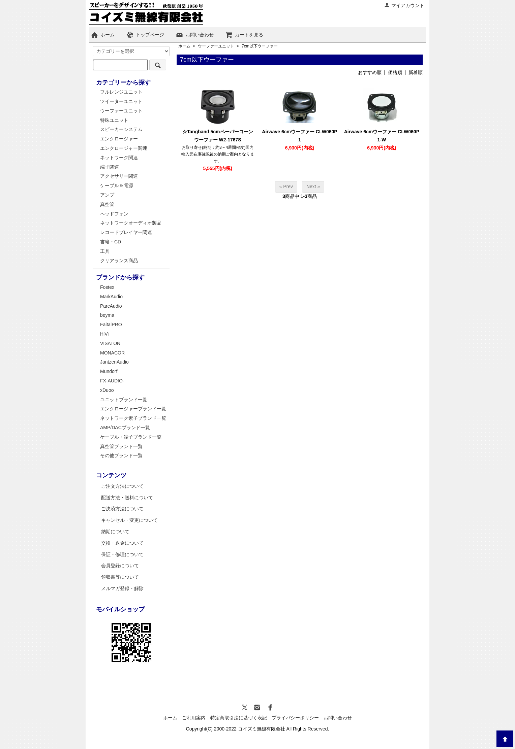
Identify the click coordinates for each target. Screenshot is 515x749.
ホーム (103, 34)
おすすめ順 (370, 72)
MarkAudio (111, 296)
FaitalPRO (111, 324)
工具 (105, 251)
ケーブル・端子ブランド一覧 (130, 437)
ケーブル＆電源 (116, 185)
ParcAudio (111, 306)
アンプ (107, 195)
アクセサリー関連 (119, 176)
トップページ (145, 34)
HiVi (104, 334)
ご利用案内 (194, 717)
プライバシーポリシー (295, 717)
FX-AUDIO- (112, 380)
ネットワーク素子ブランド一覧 (133, 418)
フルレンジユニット (121, 92)
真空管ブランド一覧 (121, 446)
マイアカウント (404, 5)
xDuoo (107, 390)
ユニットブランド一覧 (123, 399)
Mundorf (108, 371)
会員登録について (120, 565)
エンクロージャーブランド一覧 (133, 408)
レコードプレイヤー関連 (126, 232)
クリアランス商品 (119, 260)
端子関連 (109, 167)
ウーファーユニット (216, 46)
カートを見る (244, 34)
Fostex (107, 287)
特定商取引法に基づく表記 (238, 717)
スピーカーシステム (121, 129)
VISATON (110, 343)
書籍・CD (110, 241)
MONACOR (112, 352)
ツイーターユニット (121, 101)
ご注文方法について (122, 486)
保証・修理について (122, 554)
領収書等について (120, 577)
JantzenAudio (114, 362)
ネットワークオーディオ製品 (130, 223)
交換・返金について (122, 543)
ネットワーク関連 (119, 157)
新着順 (415, 72)
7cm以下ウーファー (260, 46)
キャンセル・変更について (129, 520)
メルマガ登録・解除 (122, 588)
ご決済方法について (122, 508)
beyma (107, 315)
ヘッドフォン (114, 213)
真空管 (107, 204)
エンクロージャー (119, 138)
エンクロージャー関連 (123, 148)
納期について (115, 531)
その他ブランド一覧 (121, 455)
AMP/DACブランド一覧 (125, 427)
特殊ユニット (114, 120)
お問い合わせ (195, 34)
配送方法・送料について (127, 497)
